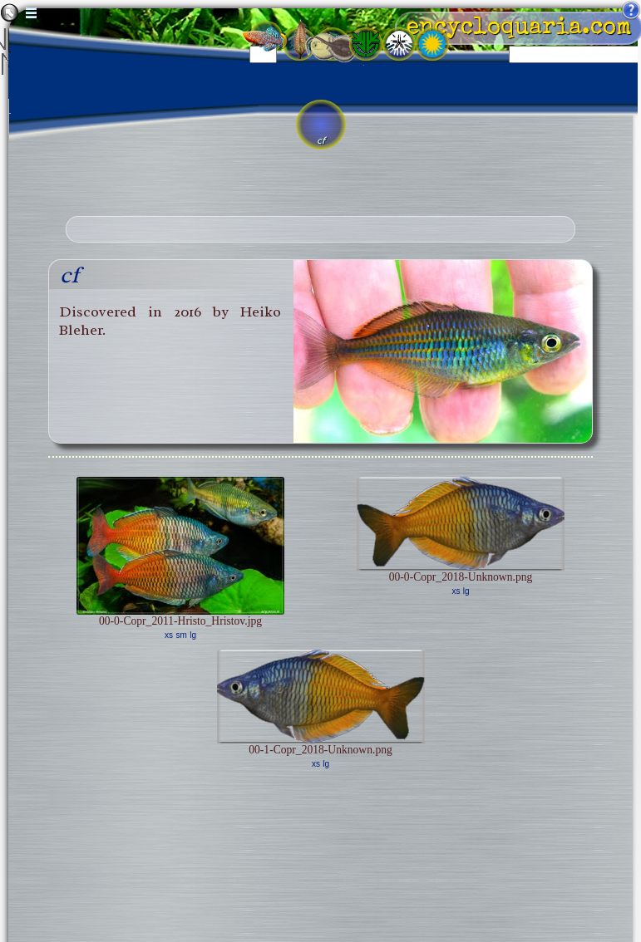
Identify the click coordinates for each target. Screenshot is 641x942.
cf (69, 274)
